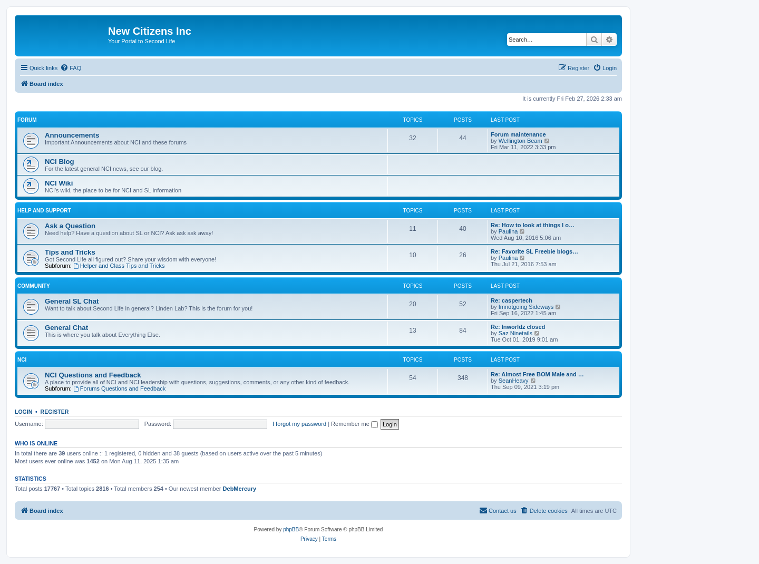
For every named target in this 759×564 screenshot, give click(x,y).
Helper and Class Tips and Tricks (119, 265)
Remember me (354, 424)
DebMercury (240, 488)
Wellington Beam (520, 141)
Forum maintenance (518, 134)
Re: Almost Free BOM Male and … (537, 374)
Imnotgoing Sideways (526, 307)
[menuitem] (70, 68)
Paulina (508, 231)
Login (23, 412)
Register (55, 412)
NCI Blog (59, 162)
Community (33, 286)
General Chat (66, 328)
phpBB (291, 529)
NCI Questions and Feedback (93, 375)
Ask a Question (70, 226)
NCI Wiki (59, 183)
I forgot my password (299, 424)
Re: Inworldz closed (518, 327)
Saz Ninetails (515, 333)
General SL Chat (72, 301)
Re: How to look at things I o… (533, 225)
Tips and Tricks (70, 252)
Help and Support (44, 210)
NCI (21, 360)
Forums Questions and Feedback (119, 388)
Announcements (72, 135)
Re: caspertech (511, 300)
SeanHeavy (514, 380)
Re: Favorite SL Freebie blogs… (534, 251)
